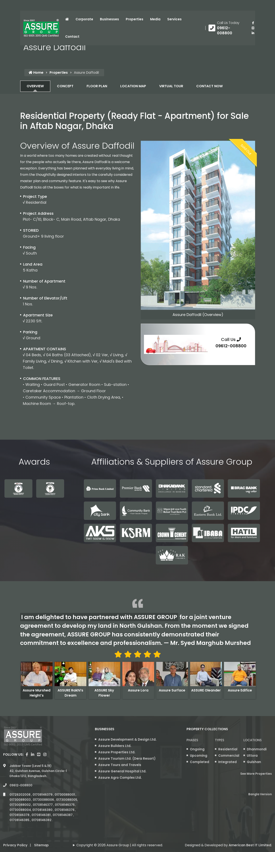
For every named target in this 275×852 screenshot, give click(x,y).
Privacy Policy (15, 845)
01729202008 (20, 794)
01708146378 (20, 815)
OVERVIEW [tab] (35, 86)
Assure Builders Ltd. (114, 746)
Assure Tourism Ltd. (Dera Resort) (127, 758)
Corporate (84, 19)
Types (219, 740)
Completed (199, 762)
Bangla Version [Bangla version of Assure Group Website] (260, 794)
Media (155, 19)
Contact (72, 36)
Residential (227, 749)
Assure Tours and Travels (119, 765)
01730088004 (20, 810)
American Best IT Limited (250, 845)
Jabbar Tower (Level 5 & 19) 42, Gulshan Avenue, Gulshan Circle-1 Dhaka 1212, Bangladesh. (38, 771)
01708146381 (41, 815)
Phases (192, 740)
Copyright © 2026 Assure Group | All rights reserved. (119, 845)
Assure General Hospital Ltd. (122, 771)
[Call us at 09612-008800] (227, 28)
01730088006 (44, 800)
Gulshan (254, 762)
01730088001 (65, 794)
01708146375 (65, 805)
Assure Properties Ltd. (116, 752)
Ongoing (197, 749)
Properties (134, 19)
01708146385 (20, 820)
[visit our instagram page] (44, 754)
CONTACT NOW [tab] (209, 86)
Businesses (109, 19)
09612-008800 (231, 346)
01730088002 (20, 805)
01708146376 (65, 810)
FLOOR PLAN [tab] (97, 86)
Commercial (228, 755)
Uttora (252, 755)
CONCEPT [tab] (65, 86)
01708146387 (63, 815)
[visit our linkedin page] (253, 33)
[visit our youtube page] (253, 28)
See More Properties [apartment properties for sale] (256, 774)
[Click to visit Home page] (67, 19)
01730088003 (20, 800)
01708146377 (43, 805)
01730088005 (66, 800)
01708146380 (42, 810)
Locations (252, 740)
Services (174, 19)
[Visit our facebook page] (253, 23)
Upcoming (198, 755)
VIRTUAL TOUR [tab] (171, 86)
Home (36, 72)
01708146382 (42, 820)
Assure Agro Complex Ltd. (120, 777)
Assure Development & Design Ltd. (127, 739)
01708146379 (43, 794)
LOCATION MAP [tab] (133, 86)
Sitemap (41, 845)
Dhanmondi (257, 749)
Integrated (227, 762)
